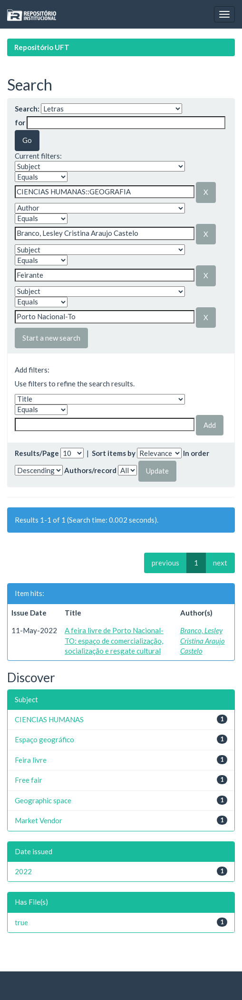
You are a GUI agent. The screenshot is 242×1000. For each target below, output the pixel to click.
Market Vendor (38, 820)
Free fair (28, 780)
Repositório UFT (41, 47)
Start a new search (51, 337)
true (21, 922)
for (20, 122)
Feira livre (31, 760)
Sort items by (114, 453)
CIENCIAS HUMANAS (49, 719)
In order (196, 453)
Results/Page (37, 453)
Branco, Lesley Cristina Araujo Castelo (202, 640)
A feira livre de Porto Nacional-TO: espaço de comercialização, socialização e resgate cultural (114, 640)
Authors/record (90, 470)
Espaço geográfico (44, 739)
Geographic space (43, 800)
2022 (23, 871)
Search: (27, 108)
